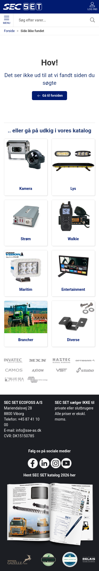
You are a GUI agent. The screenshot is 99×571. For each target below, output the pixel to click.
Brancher (25, 340)
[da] (22, 6)
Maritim (25, 289)
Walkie (73, 239)
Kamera (25, 188)
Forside (9, 31)
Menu (6, 20)
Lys (73, 188)
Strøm (26, 239)
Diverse (73, 340)
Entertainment (73, 289)
